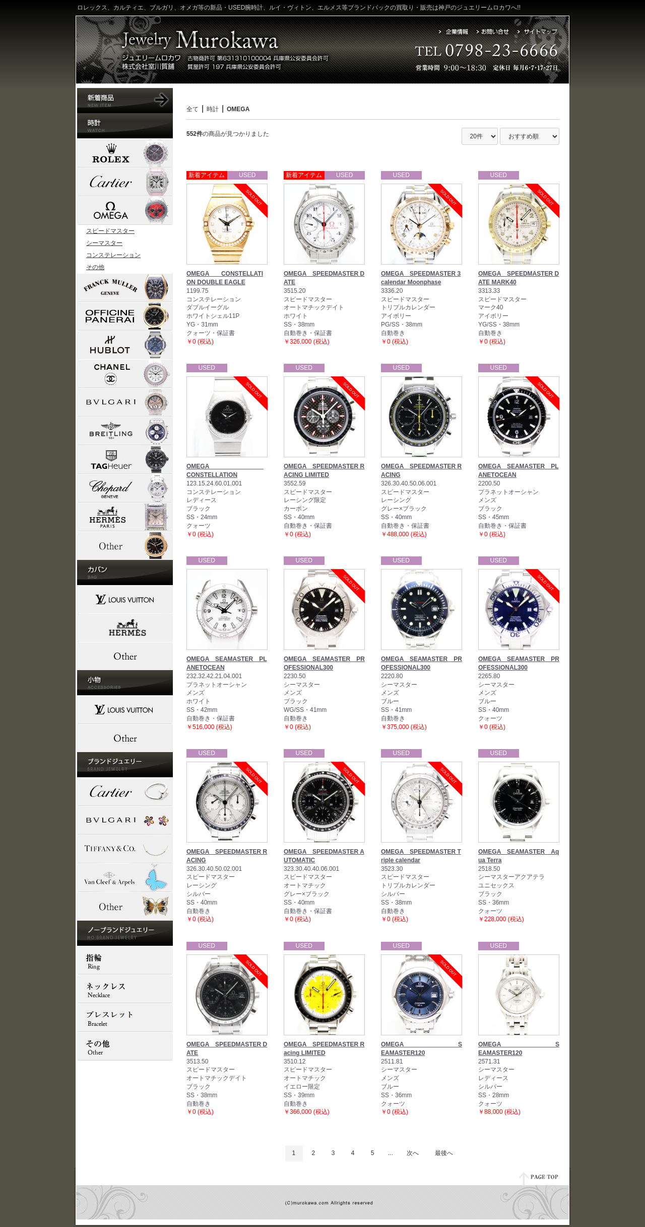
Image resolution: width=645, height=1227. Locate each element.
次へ (413, 1153)
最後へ (444, 1153)
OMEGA (238, 109)
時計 (213, 109)
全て (192, 109)
